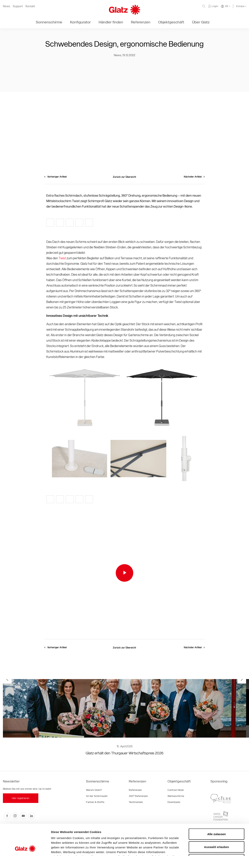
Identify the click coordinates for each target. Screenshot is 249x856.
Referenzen (137, 781)
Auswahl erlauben (216, 817)
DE (226, 6)
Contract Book (175, 790)
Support (18, 6)
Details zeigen (207, 848)
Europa (240, 6)
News (6, 6)
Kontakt (30, 6)
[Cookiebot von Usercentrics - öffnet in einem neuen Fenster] (25, 848)
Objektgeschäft (179, 781)
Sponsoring (218, 781)
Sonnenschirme (97, 781)
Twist (63, 258)
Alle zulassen (216, 804)
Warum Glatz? (94, 790)
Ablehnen (216, 830)
